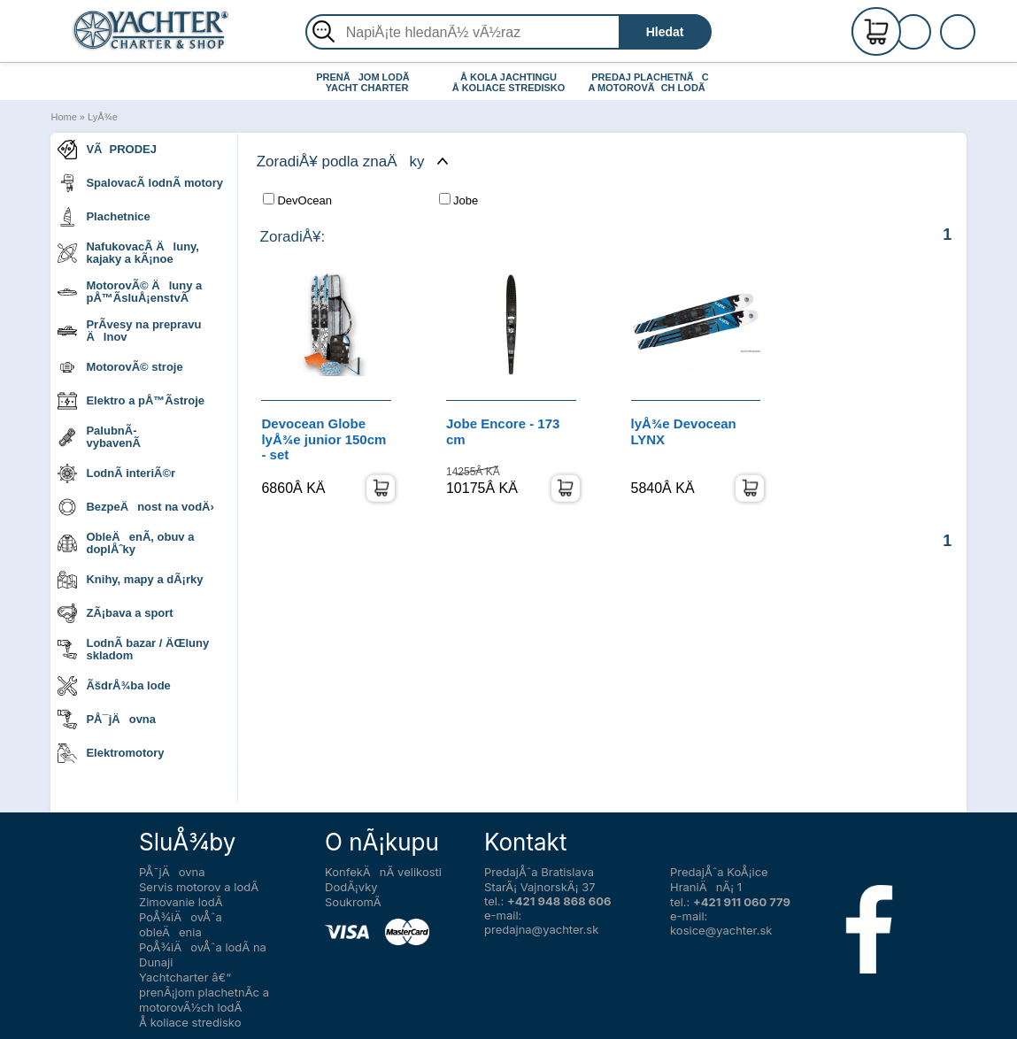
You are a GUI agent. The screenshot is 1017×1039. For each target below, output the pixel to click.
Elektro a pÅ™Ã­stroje (131, 401)
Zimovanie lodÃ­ (181, 902)
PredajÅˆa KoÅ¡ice (719, 872)
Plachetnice (104, 217)
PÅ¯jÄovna (107, 719)
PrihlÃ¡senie (934, 42)
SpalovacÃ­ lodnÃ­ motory (140, 183)
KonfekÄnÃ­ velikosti (383, 872)
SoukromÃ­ (353, 902)
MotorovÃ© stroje (120, 367)
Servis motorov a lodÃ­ (198, 887)
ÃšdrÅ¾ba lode (114, 686)
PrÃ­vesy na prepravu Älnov (129, 330)
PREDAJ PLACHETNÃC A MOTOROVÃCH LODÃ (651, 82)
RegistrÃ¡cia (934, 24)
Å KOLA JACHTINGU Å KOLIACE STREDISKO (509, 82)
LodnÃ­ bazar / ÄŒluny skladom (133, 649)
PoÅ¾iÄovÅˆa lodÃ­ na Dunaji (202, 954)
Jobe (458, 200)
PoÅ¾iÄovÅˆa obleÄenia (180, 924)
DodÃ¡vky (351, 887)
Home (63, 117)
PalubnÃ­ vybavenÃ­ (99, 437)
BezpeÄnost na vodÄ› (135, 507)
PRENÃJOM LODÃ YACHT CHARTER (367, 82)
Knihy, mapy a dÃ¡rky (130, 579)
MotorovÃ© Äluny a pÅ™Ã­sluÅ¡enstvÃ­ (130, 291)
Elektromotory (111, 753)
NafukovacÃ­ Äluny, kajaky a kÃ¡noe (128, 253)
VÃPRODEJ (107, 149)
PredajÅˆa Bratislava (539, 872)
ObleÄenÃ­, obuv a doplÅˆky (126, 543)
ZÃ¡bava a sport (115, 613)
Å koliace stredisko (190, 1022)
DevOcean (297, 200)
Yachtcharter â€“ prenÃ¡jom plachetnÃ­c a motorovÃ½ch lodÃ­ (204, 992)
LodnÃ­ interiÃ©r (116, 473)
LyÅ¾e (103, 117)
